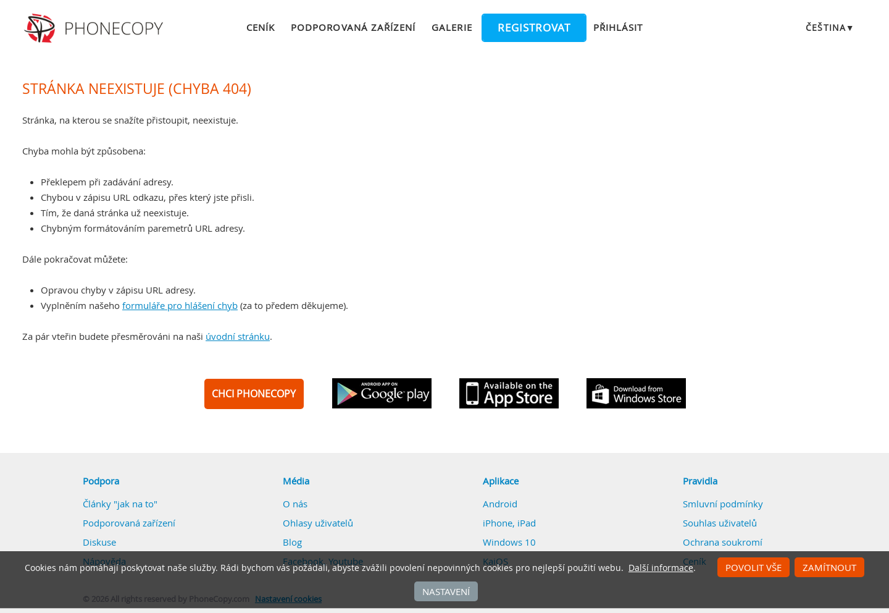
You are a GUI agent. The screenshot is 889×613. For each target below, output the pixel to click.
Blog (292, 542)
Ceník (260, 27)
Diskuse (99, 542)
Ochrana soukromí (722, 542)
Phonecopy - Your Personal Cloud (95, 28)
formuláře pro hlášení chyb (180, 305)
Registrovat (534, 28)
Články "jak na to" (120, 503)
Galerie (452, 27)
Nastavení (446, 591)
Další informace (660, 567)
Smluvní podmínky (723, 503)
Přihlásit (618, 27)
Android (500, 503)
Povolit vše (753, 567)
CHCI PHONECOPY (254, 393)
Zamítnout (829, 567)
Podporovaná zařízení (353, 27)
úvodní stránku (238, 336)
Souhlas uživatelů (720, 523)
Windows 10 (509, 542)
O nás (295, 503)
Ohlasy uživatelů (318, 523)
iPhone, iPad (509, 523)
